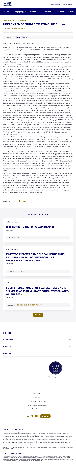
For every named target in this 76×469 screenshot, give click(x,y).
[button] (9, 202)
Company (8, 353)
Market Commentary (18, 29)
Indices (7, 333)
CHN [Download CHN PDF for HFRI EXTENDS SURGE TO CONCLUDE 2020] (24, 37)
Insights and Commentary (15, 20)
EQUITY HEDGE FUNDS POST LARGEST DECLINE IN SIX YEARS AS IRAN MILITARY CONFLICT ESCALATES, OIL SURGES (37, 291)
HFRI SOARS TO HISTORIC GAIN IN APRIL (30, 226)
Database (8, 339)
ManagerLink (46, 416)
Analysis (8, 346)
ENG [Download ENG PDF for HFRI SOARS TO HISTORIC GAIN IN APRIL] (17, 237)
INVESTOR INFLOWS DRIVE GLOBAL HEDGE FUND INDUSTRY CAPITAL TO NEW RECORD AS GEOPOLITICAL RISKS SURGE (35, 257)
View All (38, 315)
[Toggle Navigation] (71, 11)
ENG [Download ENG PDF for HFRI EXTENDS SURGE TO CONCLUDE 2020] (18, 37)
